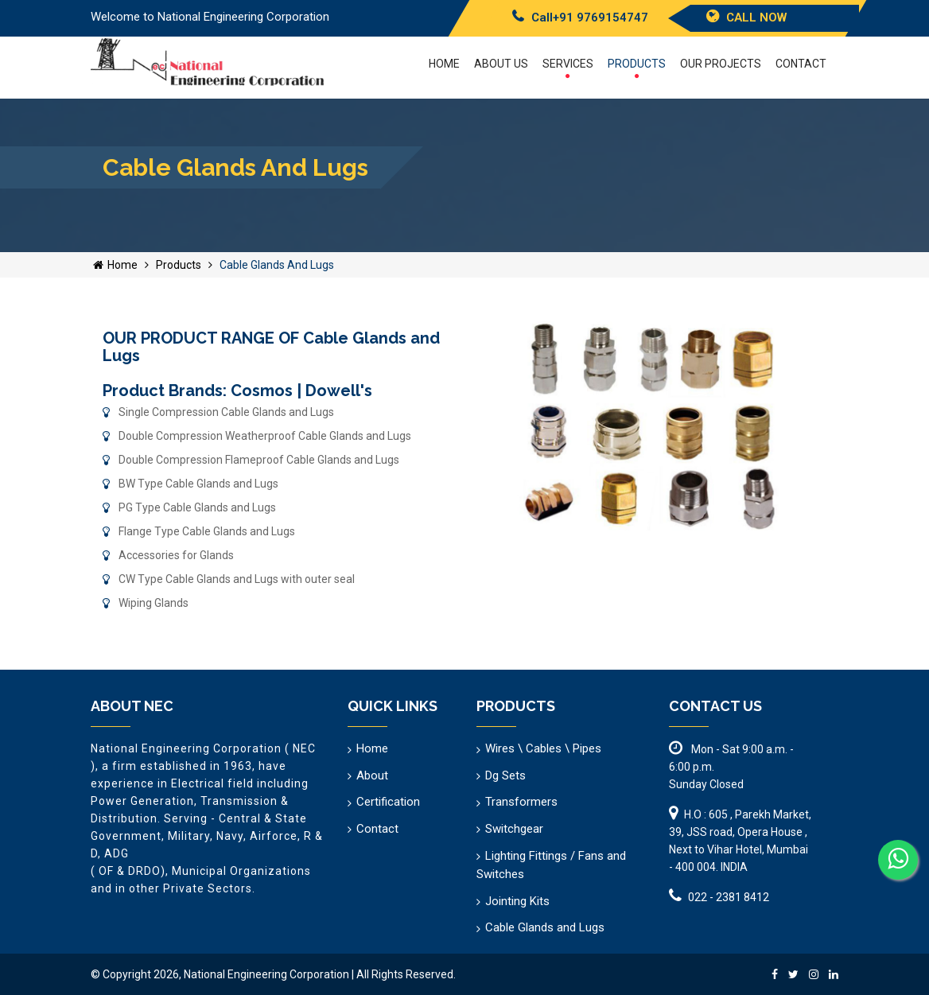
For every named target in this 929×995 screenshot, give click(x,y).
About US (501, 63)
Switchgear (514, 829)
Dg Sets (505, 775)
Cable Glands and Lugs (544, 927)
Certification (388, 802)
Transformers (521, 802)
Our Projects (720, 63)
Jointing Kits (517, 901)
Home (444, 63)
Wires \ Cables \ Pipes (543, 748)
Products (637, 68)
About (372, 775)
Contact (800, 63)
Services (567, 68)
